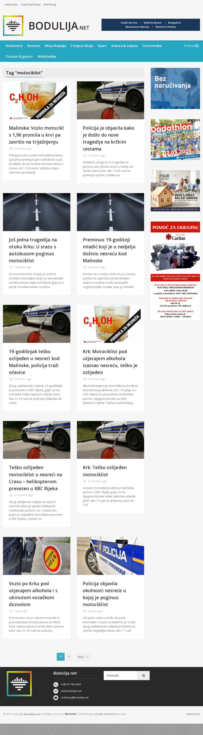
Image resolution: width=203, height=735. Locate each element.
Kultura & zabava (124, 45)
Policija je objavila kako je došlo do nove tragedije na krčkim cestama (109, 138)
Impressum (11, 4)
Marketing (50, 4)
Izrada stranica (103, 725)
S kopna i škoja (82, 45)
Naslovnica (13, 45)
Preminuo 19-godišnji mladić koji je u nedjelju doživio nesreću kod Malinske (109, 254)
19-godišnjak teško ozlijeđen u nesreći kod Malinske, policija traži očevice (36, 366)
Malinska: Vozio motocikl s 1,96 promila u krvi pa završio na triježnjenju (35, 138)
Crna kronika (152, 45)
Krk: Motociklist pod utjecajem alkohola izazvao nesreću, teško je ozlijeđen (110, 366)
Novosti (33, 45)
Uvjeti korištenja (30, 4)
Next (83, 668)
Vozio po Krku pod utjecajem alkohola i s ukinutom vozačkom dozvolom (35, 605)
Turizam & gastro (19, 56)
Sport (102, 45)
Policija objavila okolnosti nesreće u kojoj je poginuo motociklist (106, 605)
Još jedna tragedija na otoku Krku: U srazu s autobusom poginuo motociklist (35, 254)
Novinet (70, 725)
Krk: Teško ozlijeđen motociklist (107, 475)
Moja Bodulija (55, 45)
